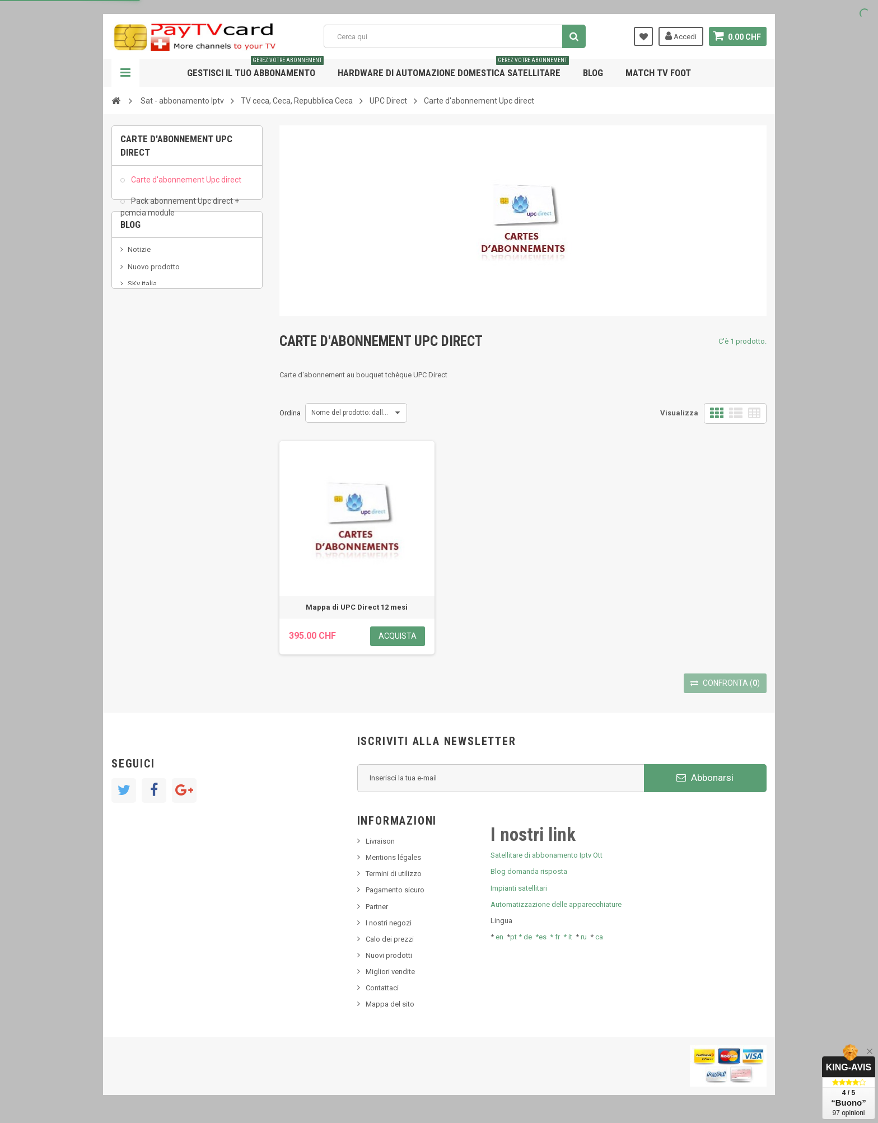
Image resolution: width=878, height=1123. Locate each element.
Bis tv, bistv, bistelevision (167, 342)
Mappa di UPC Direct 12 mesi (357, 607)
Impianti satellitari (519, 888)
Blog (593, 72)
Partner (377, 906)
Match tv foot (658, 72)
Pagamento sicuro (395, 890)
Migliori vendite (390, 971)
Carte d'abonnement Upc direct (185, 184)
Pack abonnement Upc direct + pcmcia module (179, 212)
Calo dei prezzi (390, 939)
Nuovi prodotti (389, 955)
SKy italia (142, 325)
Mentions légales (393, 857)
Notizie (139, 292)
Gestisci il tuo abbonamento (255, 68)
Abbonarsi (705, 777)
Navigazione (125, 73)
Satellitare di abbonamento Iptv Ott (547, 855)
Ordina (290, 413)
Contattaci (382, 988)
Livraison (380, 841)
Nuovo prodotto (154, 309)
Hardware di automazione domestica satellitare (453, 68)
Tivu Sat (140, 359)
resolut (139, 376)
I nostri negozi (389, 923)
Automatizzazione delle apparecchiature (556, 904)
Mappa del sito (390, 1004)
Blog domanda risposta (529, 871)
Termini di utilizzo (394, 873)
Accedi (681, 36)
